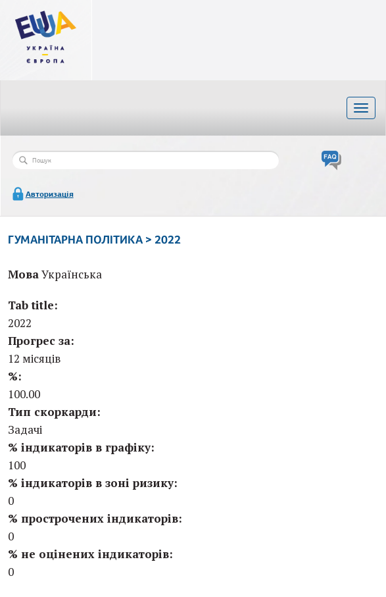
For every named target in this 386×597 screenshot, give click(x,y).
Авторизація (50, 194)
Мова (23, 274)
